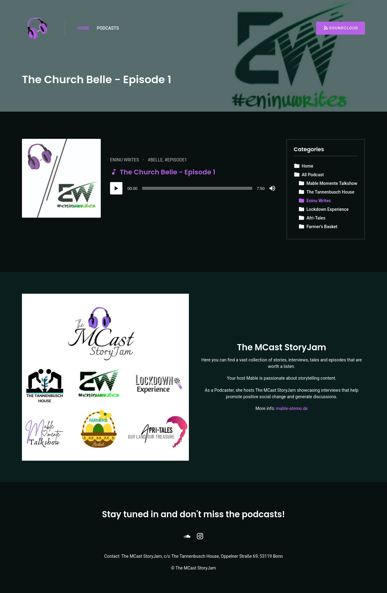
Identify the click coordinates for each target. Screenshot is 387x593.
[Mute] (272, 188)
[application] (193, 188)
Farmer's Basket (321, 226)
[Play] (116, 188)
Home (83, 28)
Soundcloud (340, 28)
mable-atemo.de (292, 408)
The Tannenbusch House (330, 192)
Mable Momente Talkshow (331, 183)
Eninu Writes (124, 159)
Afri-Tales (315, 217)
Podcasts (108, 28)
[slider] (197, 188)
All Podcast (313, 174)
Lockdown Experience (327, 209)
